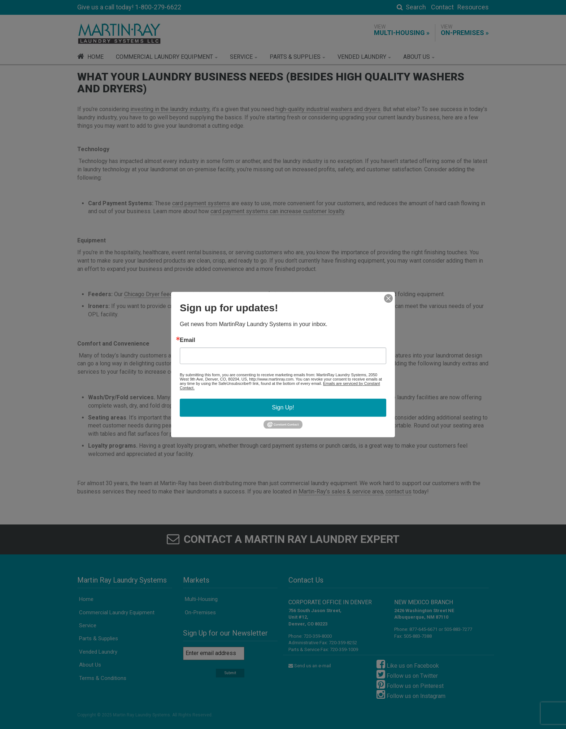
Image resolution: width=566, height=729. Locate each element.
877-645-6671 (423, 629)
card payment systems (201, 203)
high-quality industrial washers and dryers (327, 109)
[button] (166, 57)
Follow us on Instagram (410, 694)
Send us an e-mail (309, 665)
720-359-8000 (318, 636)
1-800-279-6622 (158, 7)
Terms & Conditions (102, 678)
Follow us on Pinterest (410, 684)
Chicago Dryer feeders (152, 294)
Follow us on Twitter (407, 674)
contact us (399, 491)
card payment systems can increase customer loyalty (277, 211)
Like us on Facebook (407, 664)
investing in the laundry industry (169, 109)
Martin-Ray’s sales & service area (341, 491)
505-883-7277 (458, 629)
